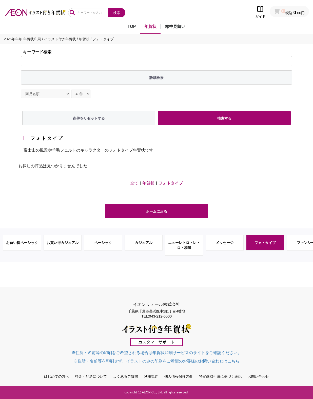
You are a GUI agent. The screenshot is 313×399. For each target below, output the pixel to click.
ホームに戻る (156, 211)
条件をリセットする (89, 118)
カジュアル (143, 243)
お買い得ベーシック (22, 243)
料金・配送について (91, 376)
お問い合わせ (258, 376)
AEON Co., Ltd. (152, 392)
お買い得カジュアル (63, 243)
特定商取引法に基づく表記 (220, 376)
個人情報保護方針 (178, 376)
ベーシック (103, 243)
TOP (132, 26)
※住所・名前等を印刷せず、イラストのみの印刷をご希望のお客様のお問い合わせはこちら (156, 361)
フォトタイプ (171, 183)
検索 (116, 13)
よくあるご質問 (125, 376)
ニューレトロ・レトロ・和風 (184, 245)
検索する (224, 118)
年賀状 (150, 26)
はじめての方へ (56, 376)
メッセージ (224, 243)
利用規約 (151, 376)
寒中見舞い (175, 26)
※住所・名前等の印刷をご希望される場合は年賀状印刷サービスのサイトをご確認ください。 (156, 353)
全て (134, 183)
